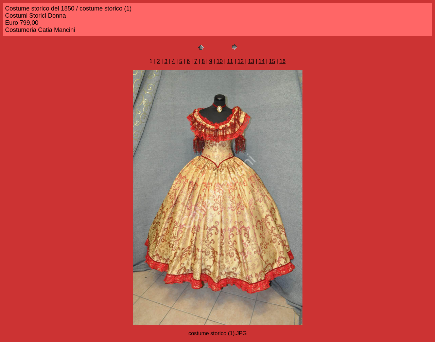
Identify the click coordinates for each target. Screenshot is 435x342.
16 (282, 61)
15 (272, 61)
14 (262, 61)
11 (230, 61)
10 (219, 61)
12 (241, 61)
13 (251, 61)
